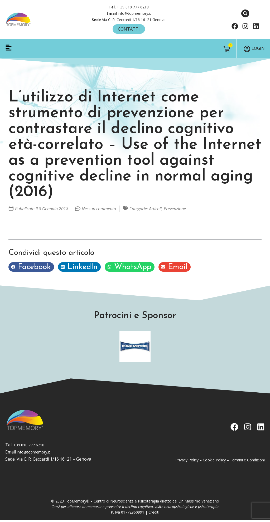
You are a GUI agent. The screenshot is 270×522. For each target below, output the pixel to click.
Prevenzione (175, 211)
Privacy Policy (187, 462)
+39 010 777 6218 (28, 447)
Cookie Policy (214, 462)
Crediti (153, 514)
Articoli (155, 211)
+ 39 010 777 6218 (129, 6)
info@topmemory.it (129, 13)
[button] (245, 13)
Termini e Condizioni (247, 462)
